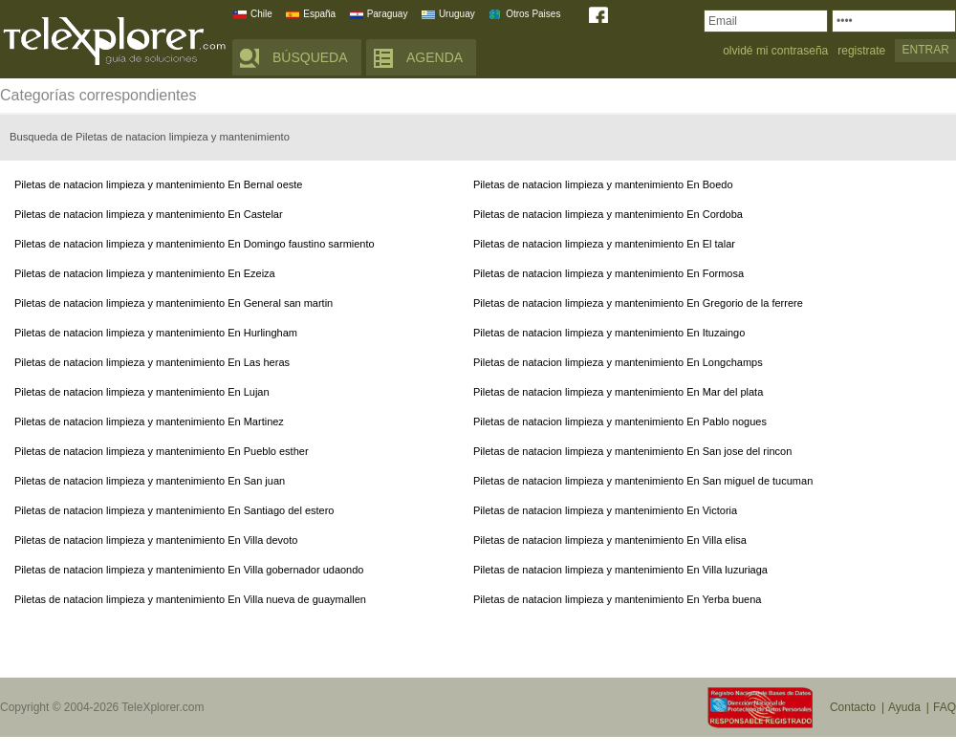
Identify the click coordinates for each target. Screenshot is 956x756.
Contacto (853, 707)
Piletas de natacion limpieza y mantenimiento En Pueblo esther (161, 451)
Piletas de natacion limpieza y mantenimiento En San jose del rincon (632, 451)
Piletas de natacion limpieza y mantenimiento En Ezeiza (144, 273)
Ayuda (904, 707)
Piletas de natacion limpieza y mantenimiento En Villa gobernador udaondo (188, 569)
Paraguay (387, 14)
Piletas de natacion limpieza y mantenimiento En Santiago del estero (174, 510)
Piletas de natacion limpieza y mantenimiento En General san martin (173, 303)
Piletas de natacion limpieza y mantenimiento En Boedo (603, 184)
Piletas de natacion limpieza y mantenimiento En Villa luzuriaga (620, 569)
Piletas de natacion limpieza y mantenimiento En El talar (604, 243)
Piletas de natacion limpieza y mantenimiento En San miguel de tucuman (643, 480)
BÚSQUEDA (310, 57)
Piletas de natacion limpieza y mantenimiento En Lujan (142, 392)
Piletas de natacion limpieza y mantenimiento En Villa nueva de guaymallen (190, 599)
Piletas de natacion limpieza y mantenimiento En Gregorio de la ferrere (638, 303)
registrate (861, 51)
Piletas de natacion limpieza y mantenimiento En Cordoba (608, 214)
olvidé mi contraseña (775, 51)
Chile (261, 14)
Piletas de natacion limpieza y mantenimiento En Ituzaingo (609, 332)
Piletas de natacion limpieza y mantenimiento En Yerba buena (617, 599)
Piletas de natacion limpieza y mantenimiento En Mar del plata (618, 392)
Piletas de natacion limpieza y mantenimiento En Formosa (608, 273)
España (319, 14)
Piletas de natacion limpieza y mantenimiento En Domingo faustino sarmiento (194, 243)
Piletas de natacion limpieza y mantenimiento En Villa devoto (155, 540)
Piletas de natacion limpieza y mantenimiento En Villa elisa (610, 540)
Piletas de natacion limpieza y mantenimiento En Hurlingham (155, 332)
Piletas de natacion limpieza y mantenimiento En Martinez (149, 421)
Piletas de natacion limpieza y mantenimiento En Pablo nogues (620, 421)
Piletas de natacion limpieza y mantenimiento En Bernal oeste (158, 184)
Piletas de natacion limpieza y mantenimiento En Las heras (152, 362)
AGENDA (434, 57)
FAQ (944, 707)
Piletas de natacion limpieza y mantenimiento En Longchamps (618, 362)
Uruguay (457, 14)
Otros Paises (533, 14)
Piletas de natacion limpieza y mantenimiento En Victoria (605, 510)
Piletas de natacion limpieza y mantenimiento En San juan (149, 480)
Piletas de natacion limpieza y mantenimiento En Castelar (148, 214)
